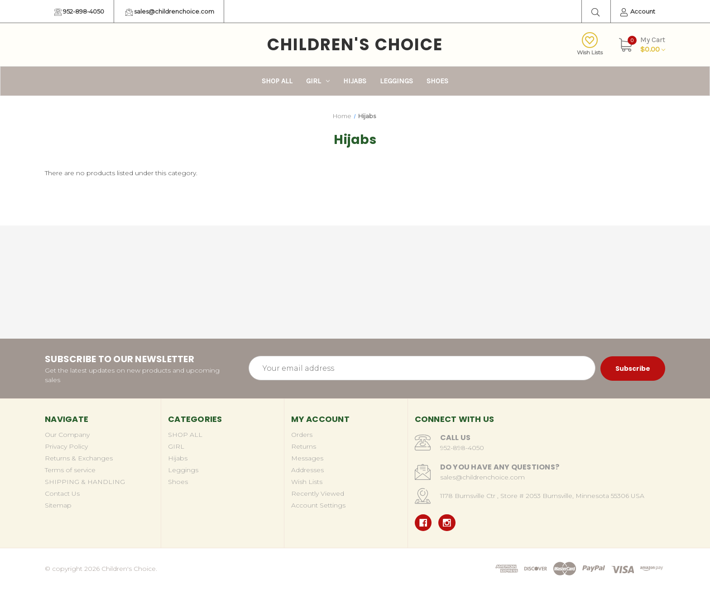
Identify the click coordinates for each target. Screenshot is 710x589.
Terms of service (70, 470)
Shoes (437, 81)
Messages (307, 458)
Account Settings (318, 505)
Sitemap (58, 505)
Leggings (396, 81)
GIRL (318, 81)
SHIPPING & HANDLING (85, 482)
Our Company (67, 435)
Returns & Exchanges (79, 458)
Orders (301, 435)
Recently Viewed (317, 493)
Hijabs (354, 81)
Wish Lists (590, 44)
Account (637, 12)
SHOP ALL (277, 81)
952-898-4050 (79, 12)
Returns (303, 446)
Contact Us (62, 493)
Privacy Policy (66, 446)
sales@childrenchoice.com (169, 12)
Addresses (307, 470)
